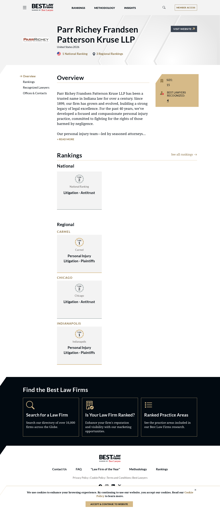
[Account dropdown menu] (186, 8)
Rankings (162, 469)
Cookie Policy (97, 477)
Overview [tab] (29, 76)
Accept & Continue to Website (109, 504)
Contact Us (59, 469)
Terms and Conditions (119, 477)
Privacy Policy (80, 477)
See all (184, 154)
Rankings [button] (78, 7)
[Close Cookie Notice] (193, 490)
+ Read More (65, 139)
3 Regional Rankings (109, 53)
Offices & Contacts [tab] (35, 93)
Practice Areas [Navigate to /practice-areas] (169, 417)
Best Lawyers (139, 477)
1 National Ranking (75, 53)
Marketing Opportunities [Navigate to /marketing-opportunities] (110, 417)
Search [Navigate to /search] (51, 417)
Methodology (138, 469)
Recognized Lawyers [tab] (36, 87)
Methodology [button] (104, 7)
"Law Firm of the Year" (105, 469)
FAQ (79, 469)
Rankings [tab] (29, 82)
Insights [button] (130, 7)
